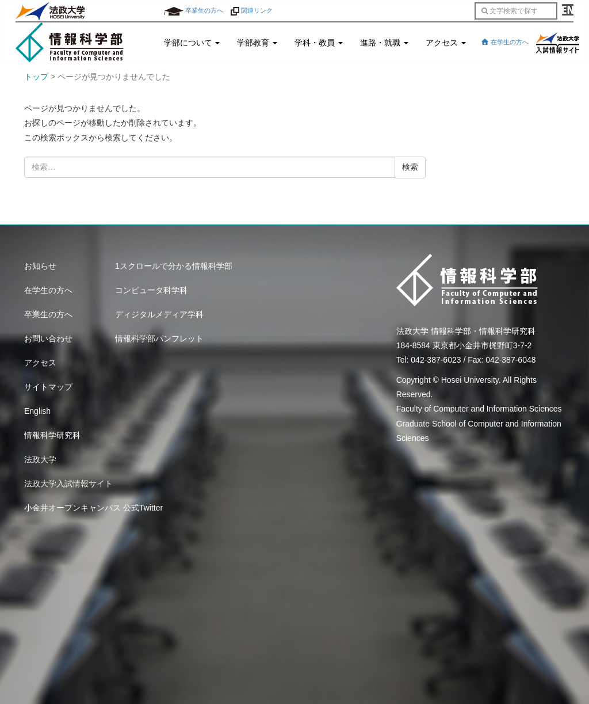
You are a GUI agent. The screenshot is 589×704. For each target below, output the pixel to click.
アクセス (446, 42)
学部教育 (257, 42)
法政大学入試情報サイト (68, 483)
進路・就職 (384, 42)
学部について (192, 42)
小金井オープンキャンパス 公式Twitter (93, 507)
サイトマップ (48, 386)
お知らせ (40, 266)
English (37, 411)
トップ (36, 76)
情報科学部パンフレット (159, 338)
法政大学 (40, 459)
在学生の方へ (505, 42)
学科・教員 (318, 42)
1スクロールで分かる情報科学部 (173, 266)
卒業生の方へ (193, 10)
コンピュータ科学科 (151, 290)
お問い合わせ (48, 338)
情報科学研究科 (52, 435)
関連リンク (252, 10)
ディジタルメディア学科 (159, 314)
